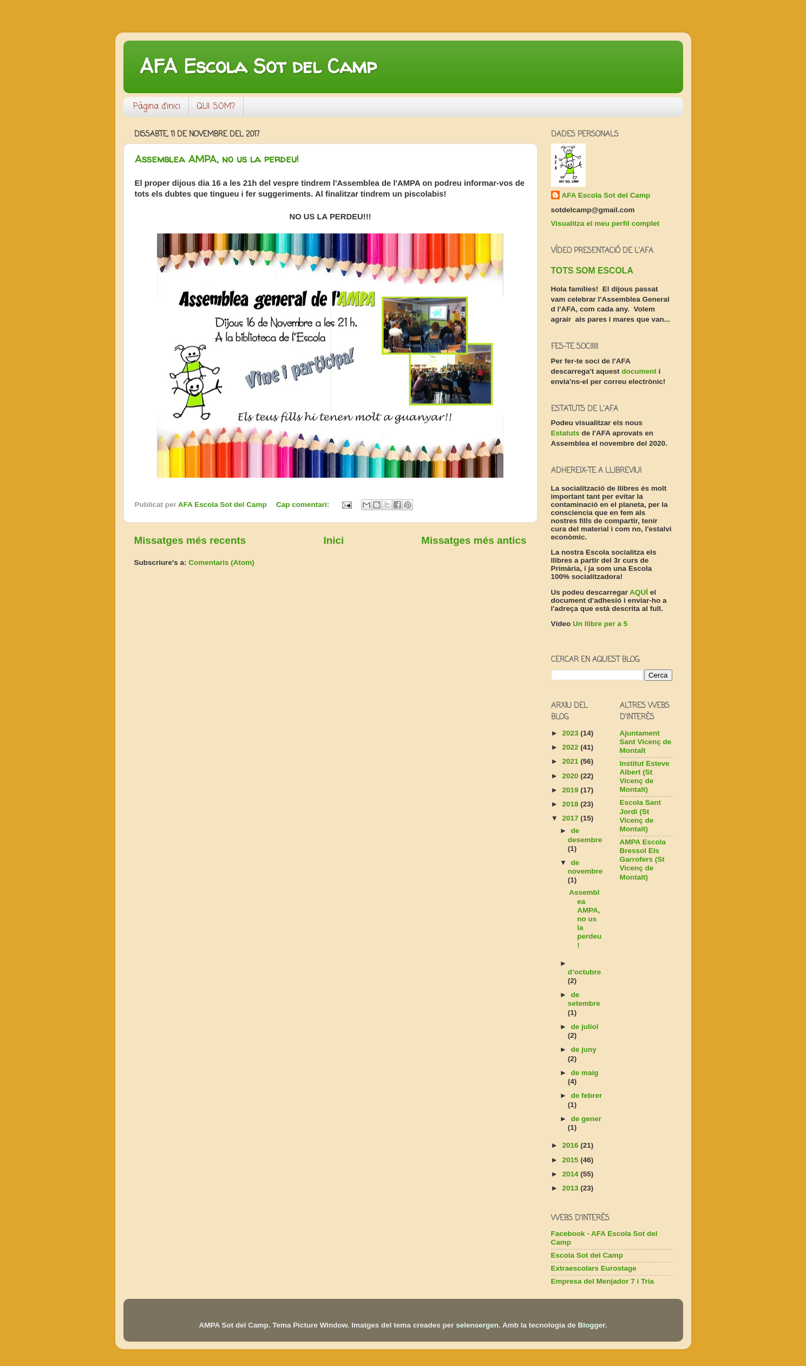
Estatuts (565, 433)
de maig (585, 1073)
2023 (571, 733)
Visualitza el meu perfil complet (605, 223)
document (639, 371)
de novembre (585, 866)
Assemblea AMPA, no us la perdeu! (217, 159)
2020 (571, 776)
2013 (571, 1188)
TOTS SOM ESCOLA (592, 270)
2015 (571, 1160)
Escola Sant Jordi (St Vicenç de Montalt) (640, 815)
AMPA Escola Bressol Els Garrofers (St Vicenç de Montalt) (643, 859)
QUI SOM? (216, 107)
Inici (333, 540)
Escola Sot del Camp (587, 1255)
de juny (584, 1049)
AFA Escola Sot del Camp (258, 66)
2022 (571, 747)
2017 (571, 818)
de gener (586, 1119)
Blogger (591, 1325)
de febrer (586, 1095)
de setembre (584, 999)
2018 (571, 804)
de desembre (585, 835)
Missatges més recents (190, 540)
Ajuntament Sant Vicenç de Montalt (646, 741)
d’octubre (584, 972)
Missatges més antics (473, 540)
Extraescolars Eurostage (594, 1268)
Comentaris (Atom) (221, 562)
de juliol (585, 1027)
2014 (571, 1174)
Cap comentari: (303, 504)
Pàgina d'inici (156, 107)
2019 (571, 790)
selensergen (477, 1325)
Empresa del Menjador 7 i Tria (602, 1281)
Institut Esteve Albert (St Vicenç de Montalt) (645, 776)
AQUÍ (639, 592)
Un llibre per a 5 (600, 624)
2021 (571, 761)
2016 (571, 1145)
